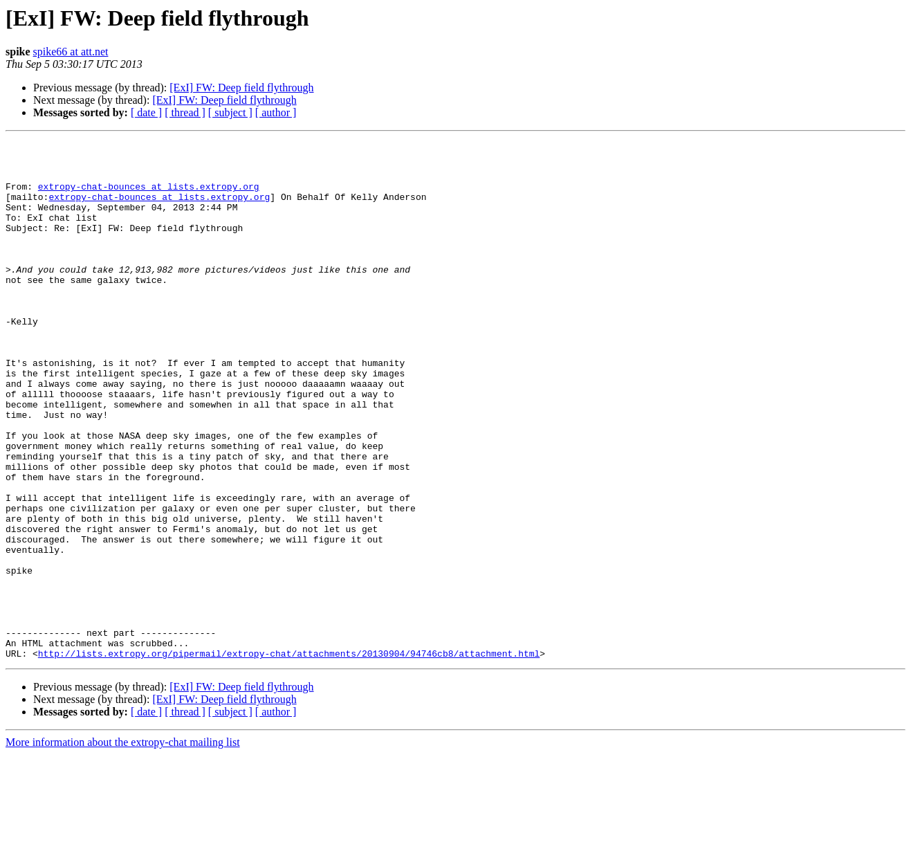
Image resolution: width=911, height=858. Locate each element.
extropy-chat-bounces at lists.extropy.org (148, 196)
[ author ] (276, 112)
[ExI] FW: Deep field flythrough (241, 87)
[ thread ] (185, 112)
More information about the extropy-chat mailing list (123, 846)
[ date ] (146, 112)
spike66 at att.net (71, 51)
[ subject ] (230, 112)
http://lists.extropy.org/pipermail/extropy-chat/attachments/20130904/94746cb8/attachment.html (289, 757)
